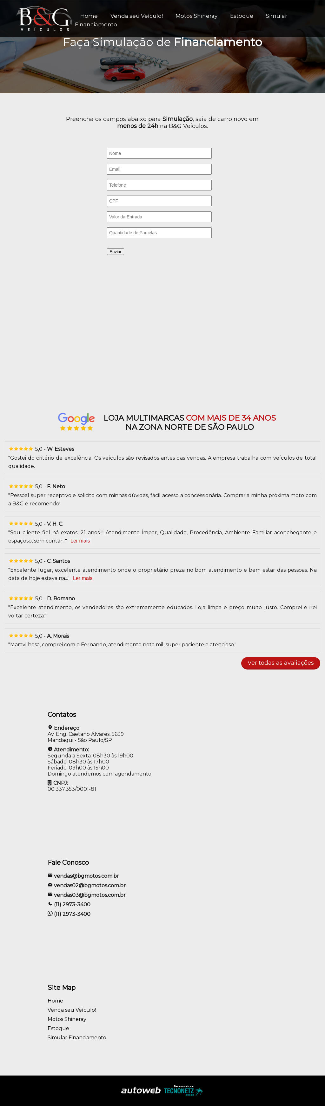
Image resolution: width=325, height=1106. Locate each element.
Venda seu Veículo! (136, 16)
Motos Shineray (196, 16)
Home (55, 1001)
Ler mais (80, 540)
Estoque (241, 16)
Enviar (115, 251)
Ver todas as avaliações (281, 662)
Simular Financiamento (77, 1038)
